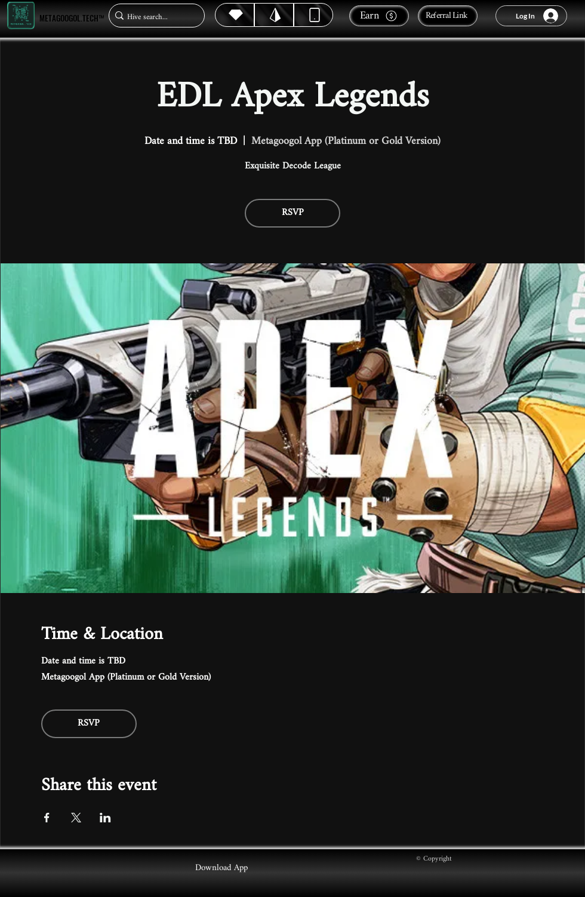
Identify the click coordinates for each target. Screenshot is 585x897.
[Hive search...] (153, 17)
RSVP (293, 213)
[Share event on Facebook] (47, 817)
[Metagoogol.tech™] (21, 16)
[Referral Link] (448, 15)
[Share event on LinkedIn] (105, 817)
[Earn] (379, 15)
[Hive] (234, 15)
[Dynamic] (313, 15)
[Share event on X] (76, 817)
